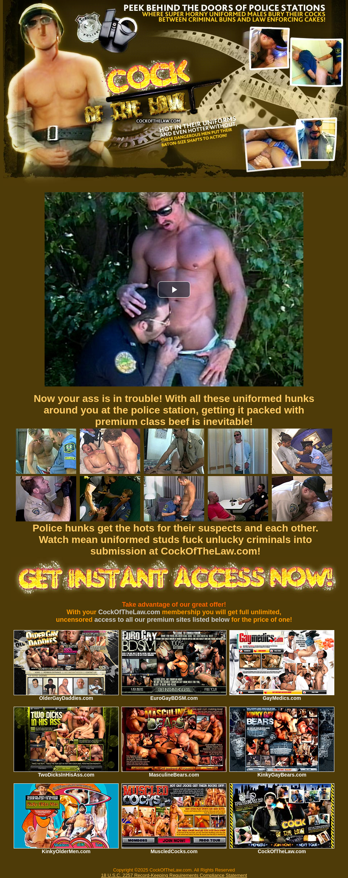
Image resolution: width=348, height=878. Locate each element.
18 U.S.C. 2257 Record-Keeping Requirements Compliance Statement (174, 875)
